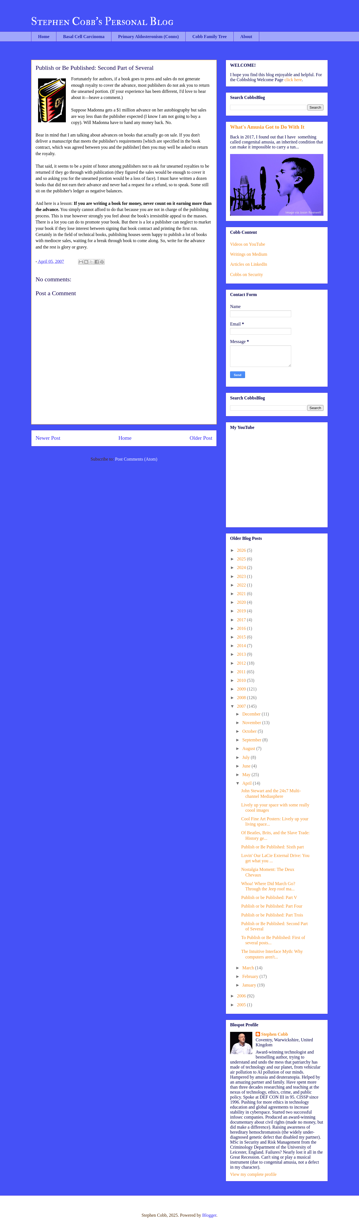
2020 (242, 602)
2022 (242, 585)
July (246, 757)
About (246, 36)
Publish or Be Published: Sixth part (272, 847)
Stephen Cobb (274, 1034)
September (252, 739)
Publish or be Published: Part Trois (272, 915)
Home (43, 36)
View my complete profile (253, 1174)
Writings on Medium (248, 254)
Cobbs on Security (246, 274)
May (246, 774)
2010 (242, 680)
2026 (242, 550)
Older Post (201, 438)
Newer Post (48, 438)
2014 (242, 645)
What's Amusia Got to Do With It (267, 127)
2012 (242, 663)
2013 (242, 654)
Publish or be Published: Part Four (271, 906)
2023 (242, 576)
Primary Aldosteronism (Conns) (148, 36)
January (249, 985)
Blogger (209, 1215)
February (251, 976)
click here (293, 79)
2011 (242, 671)
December (252, 714)
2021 (242, 593)
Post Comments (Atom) (136, 459)
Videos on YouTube (247, 244)
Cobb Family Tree (209, 36)
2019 (242, 610)
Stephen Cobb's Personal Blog (102, 21)
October (250, 731)
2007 (242, 706)
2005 (242, 1004)
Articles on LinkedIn (248, 264)
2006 (242, 995)
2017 (242, 619)
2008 (242, 697)
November (252, 722)
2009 (242, 689)
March (248, 967)
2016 (242, 628)
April (247, 783)
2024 (242, 567)
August (249, 748)
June (246, 766)
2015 (242, 637)
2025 (242, 559)
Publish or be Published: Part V (269, 897)
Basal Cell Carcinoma (83, 36)
